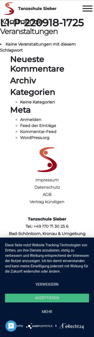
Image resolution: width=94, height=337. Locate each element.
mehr (47, 311)
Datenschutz (47, 187)
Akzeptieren (47, 298)
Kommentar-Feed (38, 131)
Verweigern (47, 284)
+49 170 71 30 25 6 (51, 226)
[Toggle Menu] (87, 9)
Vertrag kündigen (47, 201)
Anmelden (30, 119)
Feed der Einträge (38, 125)
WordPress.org (34, 137)
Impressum (47, 180)
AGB (47, 194)
